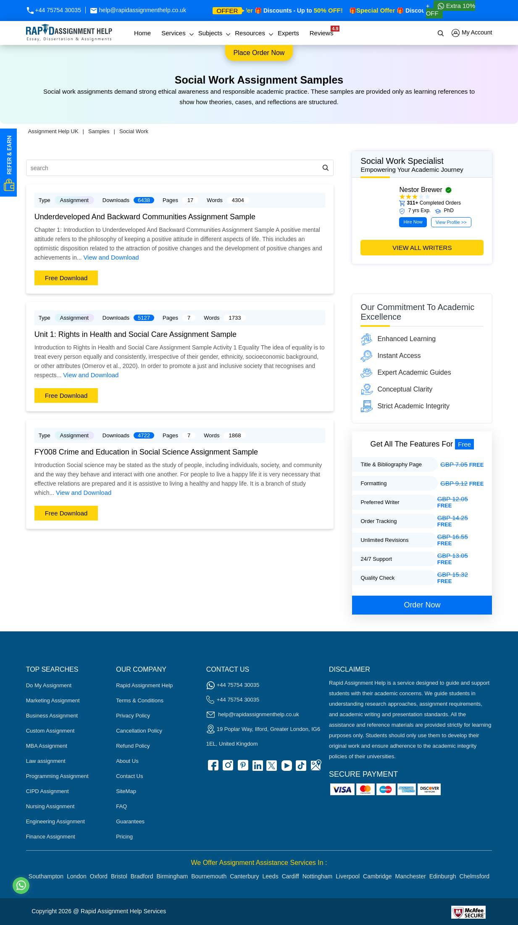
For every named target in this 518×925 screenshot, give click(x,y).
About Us (127, 761)
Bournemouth (208, 876)
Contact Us (129, 776)
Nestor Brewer (420, 189)
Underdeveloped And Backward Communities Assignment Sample (144, 217)
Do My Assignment (48, 685)
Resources (250, 33)
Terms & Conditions (139, 700)
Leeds (271, 876)
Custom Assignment (50, 731)
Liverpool (348, 876)
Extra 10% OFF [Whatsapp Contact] (450, 9)
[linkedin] (256, 768)
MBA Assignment (46, 746)
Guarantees (130, 821)
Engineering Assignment (55, 821)
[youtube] (286, 768)
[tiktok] (300, 768)
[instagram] (227, 768)
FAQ (121, 806)
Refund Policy (133, 746)
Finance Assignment (50, 836)
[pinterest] (242, 768)
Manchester (410, 876)
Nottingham (317, 876)
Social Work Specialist (422, 164)
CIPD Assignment (47, 791)
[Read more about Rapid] (404, 911)
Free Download (66, 277)
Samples (99, 131)
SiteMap (126, 791)
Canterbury (244, 876)
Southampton (46, 876)
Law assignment (46, 761)
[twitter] (271, 768)
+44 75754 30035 (53, 10)
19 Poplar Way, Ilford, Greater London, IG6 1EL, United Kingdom (263, 735)
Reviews (324, 31)
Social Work (133, 131)
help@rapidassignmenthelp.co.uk (138, 10)
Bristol (119, 876)
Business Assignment (52, 715)
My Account (472, 33)
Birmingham (172, 876)
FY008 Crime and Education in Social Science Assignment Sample (146, 452)
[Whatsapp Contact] (21, 885)
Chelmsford (475, 876)
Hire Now (412, 221)
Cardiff (290, 876)
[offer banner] (438, 282)
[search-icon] (325, 167)
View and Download (111, 257)
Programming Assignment (57, 776)
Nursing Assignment (50, 806)
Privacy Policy (133, 715)
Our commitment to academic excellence (417, 311)
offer (227, 10)
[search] (441, 33)
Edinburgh (442, 876)
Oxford (99, 876)
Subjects (210, 33)
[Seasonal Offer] (376, 282)
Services (173, 33)
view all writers (422, 247)
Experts (288, 33)
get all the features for (422, 444)
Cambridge (377, 876)
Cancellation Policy (139, 731)
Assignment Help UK (53, 131)
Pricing (124, 836)
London (77, 876)
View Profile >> (451, 222)
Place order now (259, 52)
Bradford (142, 876)
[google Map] (315, 768)
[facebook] (212, 768)
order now (422, 605)
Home (142, 33)
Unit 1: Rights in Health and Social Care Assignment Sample (135, 334)
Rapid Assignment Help (144, 685)
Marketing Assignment (53, 700)
